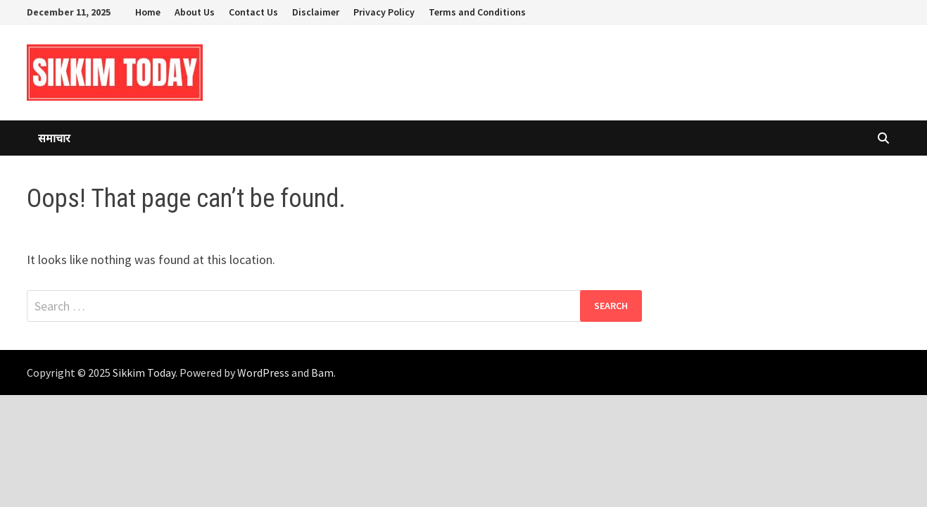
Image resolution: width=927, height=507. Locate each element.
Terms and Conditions (477, 12)
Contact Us (253, 12)
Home (147, 12)
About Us (195, 12)
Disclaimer (315, 12)
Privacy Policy (384, 12)
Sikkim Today (144, 372)
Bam (322, 372)
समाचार (54, 138)
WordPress (263, 372)
